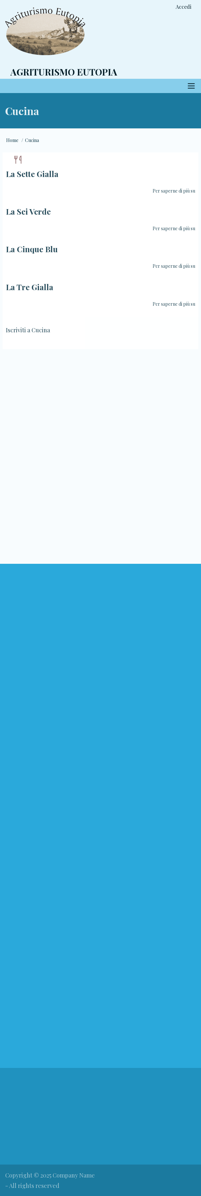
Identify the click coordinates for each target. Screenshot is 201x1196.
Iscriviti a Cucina (28, 330)
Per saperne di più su (174, 191)
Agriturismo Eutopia (63, 72)
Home (12, 140)
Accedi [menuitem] (183, 6)
